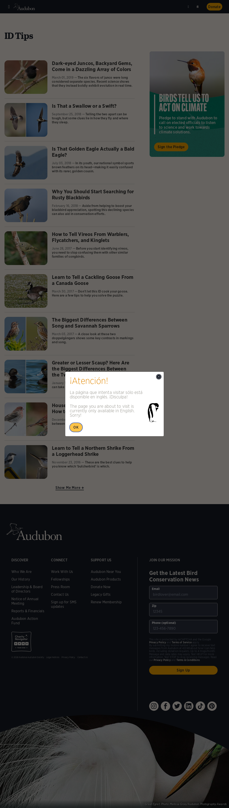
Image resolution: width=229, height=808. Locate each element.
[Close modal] (158, 376)
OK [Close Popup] (76, 427)
